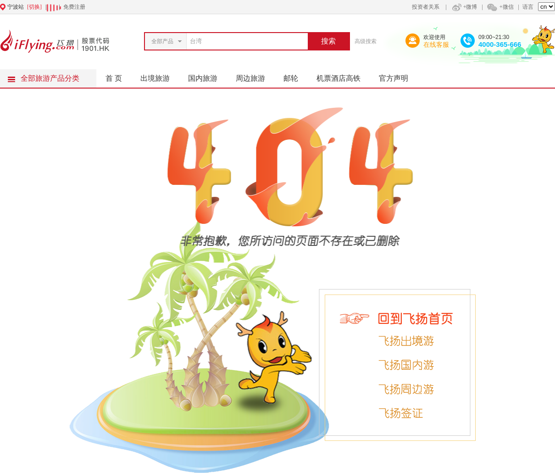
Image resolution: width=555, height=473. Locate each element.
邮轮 (295, 75)
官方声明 (398, 75)
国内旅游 (207, 75)
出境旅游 (159, 75)
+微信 (500, 7)
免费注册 (74, 7)
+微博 (463, 7)
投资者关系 (425, 7)
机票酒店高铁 (343, 75)
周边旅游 (255, 75)
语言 (527, 7)
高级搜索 (366, 41)
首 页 (113, 78)
